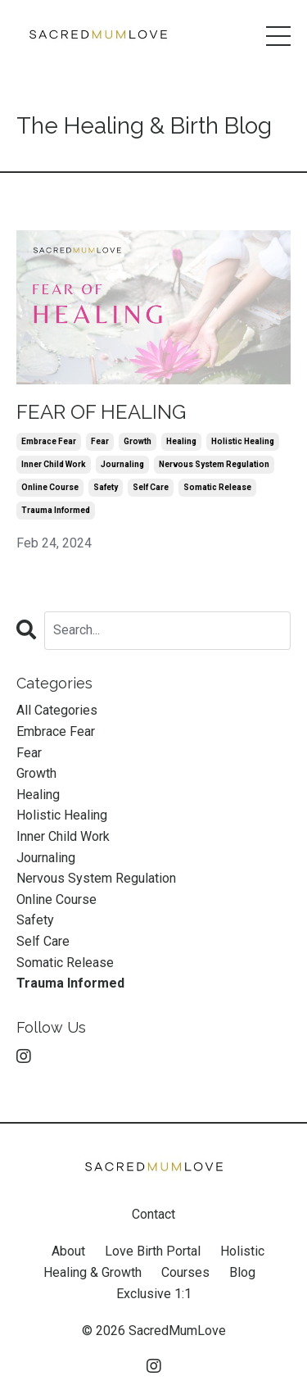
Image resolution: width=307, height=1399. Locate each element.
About (68, 1251)
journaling (122, 464)
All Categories (56, 710)
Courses (185, 1272)
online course (50, 487)
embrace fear (48, 441)
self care (151, 487)
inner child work (53, 464)
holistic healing (242, 441)
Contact (153, 1214)
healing (181, 441)
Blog (242, 1272)
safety (105, 487)
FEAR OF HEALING (101, 412)
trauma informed (55, 510)
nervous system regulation (214, 464)
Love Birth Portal (153, 1251)
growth (137, 441)
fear (100, 441)
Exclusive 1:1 (154, 1293)
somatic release (217, 487)
